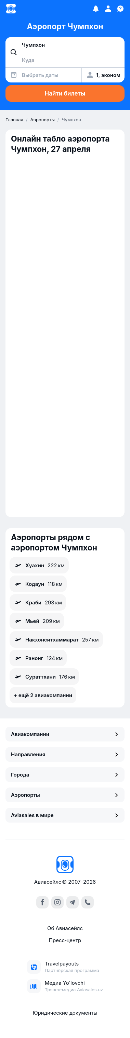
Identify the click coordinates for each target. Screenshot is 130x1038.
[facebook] (42, 902)
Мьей (37, 621)
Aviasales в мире (65, 815)
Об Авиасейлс (65, 928)
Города (65, 774)
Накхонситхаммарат (56, 639)
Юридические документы (64, 1012)
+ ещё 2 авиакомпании (43, 695)
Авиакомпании (65, 734)
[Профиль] (108, 8)
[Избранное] (96, 8)
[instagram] (57, 902)
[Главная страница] (10, 8)
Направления (65, 754)
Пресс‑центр (65, 940)
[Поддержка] (120, 8)
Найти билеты (65, 93)
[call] (87, 902)
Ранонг (38, 658)
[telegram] (72, 902)
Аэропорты (65, 795)
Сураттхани (44, 676)
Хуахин (39, 565)
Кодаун (38, 584)
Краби (38, 602)
